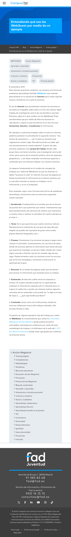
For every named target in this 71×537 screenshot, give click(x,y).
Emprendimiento (23, 425)
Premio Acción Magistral (26, 382)
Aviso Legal (15, 530)
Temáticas (20, 367)
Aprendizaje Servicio (24, 407)
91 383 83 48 (35, 478)
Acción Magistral (33, 61)
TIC (33, 81)
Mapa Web (17, 533)
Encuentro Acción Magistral (27, 374)
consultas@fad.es (35, 497)
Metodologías (21, 363)
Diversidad (20, 421)
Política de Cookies (51, 530)
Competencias (22, 360)
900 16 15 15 (35, 493)
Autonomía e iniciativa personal (24, 71)
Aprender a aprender (20, 66)
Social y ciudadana (19, 81)
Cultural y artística (19, 76)
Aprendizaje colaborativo (26, 403)
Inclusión (19, 439)
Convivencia (21, 418)
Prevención (37, 76)
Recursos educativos (24, 371)
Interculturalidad (23, 432)
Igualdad (19, 429)
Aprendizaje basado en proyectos (30, 410)
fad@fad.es (35, 481)
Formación (20, 378)
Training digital (47, 81)
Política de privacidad (31, 530)
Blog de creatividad (24, 385)
